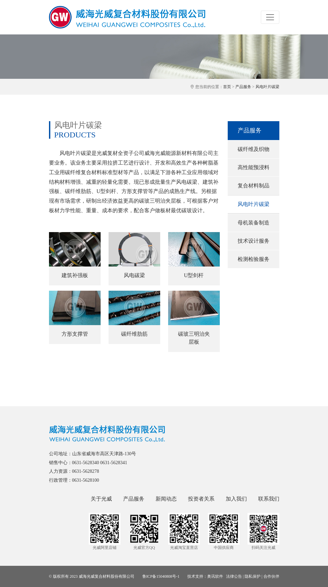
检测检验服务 (253, 259)
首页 (227, 86)
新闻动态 (166, 499)
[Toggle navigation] (270, 17)
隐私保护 (252, 576)
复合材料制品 (253, 185)
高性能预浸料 (253, 167)
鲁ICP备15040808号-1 (161, 576)
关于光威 (101, 499)
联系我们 (268, 499)
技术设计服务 (253, 241)
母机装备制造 (253, 222)
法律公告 (234, 576)
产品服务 (243, 86)
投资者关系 (201, 499)
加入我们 (236, 499)
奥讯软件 (215, 576)
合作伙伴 (271, 576)
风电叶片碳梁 (267, 86)
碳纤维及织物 (253, 149)
